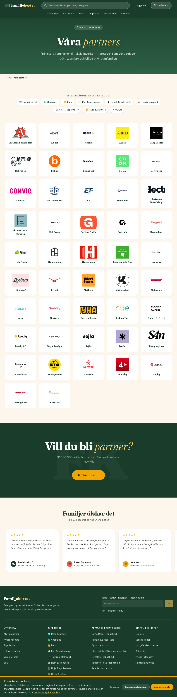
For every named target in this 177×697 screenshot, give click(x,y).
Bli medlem (161, 5)
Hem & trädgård (147, 102)
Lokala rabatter (12, 651)
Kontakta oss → (88, 475)
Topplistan (93, 13)
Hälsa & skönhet (95, 110)
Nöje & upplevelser (67, 110)
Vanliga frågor (143, 639)
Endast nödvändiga (135, 687)
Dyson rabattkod (100, 645)
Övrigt (117, 110)
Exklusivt (69, 13)
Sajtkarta (140, 651)
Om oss (140, 634)
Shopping (50, 102)
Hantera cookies (145, 662)
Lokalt (125, 13)
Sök (6, 662)
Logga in (141, 5)
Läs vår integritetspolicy (47, 692)
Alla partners (110, 13)
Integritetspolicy (144, 657)
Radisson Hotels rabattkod (106, 662)
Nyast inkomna (11, 639)
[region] (88, 552)
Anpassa (114, 687)
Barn (67, 102)
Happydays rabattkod (103, 639)
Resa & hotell (28, 102)
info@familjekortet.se (147, 645)
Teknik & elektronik (119, 102)
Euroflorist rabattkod (103, 657)
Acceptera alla (162, 687)
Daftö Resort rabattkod (104, 634)
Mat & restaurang (89, 102)
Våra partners (11, 657)
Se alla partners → (102, 668)
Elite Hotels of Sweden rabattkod (109, 651)
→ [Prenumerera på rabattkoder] (169, 603)
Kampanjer (53, 13)
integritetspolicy (115, 611)
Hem (8, 77)
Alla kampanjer (11, 634)
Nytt (81, 13)
